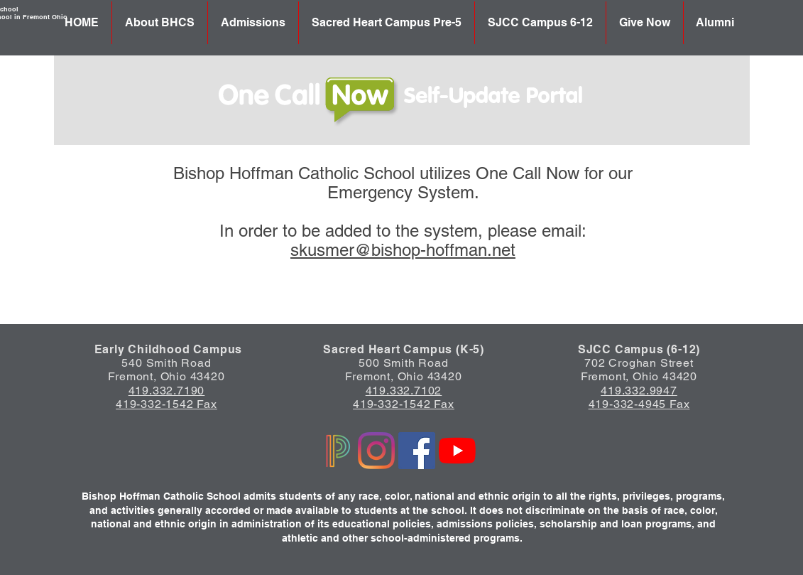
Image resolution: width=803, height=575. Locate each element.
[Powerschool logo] (335, 450)
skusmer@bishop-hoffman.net (402, 249)
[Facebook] (416, 450)
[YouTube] (457, 450)
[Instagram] (376, 450)
